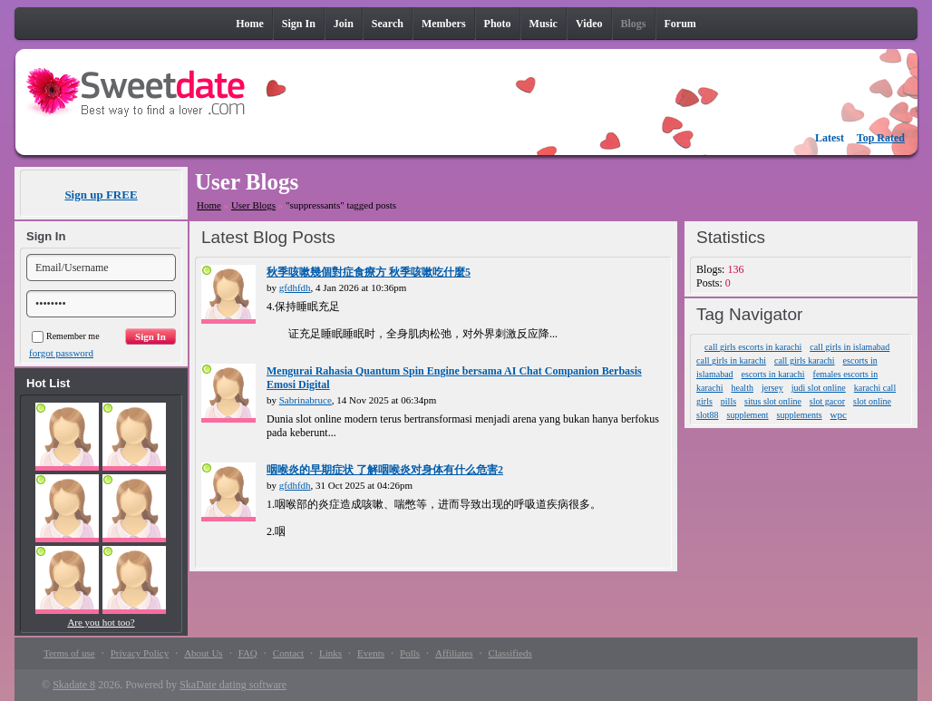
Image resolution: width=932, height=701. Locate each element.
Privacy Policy (140, 652)
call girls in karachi (731, 360)
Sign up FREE (100, 194)
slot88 (707, 415)
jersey (772, 388)
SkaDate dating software (233, 684)
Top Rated (881, 137)
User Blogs (253, 205)
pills (728, 401)
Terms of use (69, 652)
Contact (288, 652)
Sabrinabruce (305, 399)
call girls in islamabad (849, 347)
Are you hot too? (100, 622)
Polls (410, 652)
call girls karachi (804, 360)
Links (330, 652)
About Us (203, 652)
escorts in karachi (773, 374)
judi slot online (818, 388)
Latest (829, 137)
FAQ (247, 652)
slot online (872, 401)
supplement (748, 415)
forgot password (61, 352)
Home (209, 205)
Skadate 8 (74, 684)
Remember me (66, 336)
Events (370, 652)
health (741, 388)
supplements (799, 415)
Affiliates (453, 652)
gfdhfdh (295, 287)
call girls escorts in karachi (752, 347)
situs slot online (772, 401)
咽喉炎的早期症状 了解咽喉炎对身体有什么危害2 (385, 469)
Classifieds (509, 652)
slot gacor (827, 401)
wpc (838, 414)
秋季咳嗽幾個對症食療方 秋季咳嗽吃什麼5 (369, 272)
